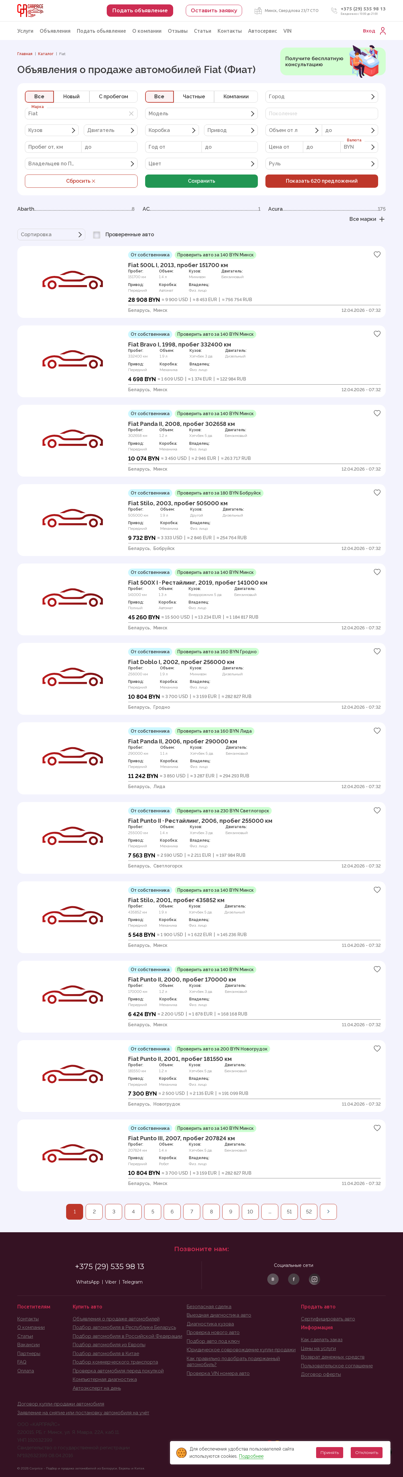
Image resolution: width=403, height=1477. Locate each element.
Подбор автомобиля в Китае (106, 1353)
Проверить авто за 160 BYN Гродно (217, 651)
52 (309, 1212)
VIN (287, 31)
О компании (147, 31)
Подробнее (251, 1456)
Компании (236, 97)
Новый (71, 97)
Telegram (132, 1282)
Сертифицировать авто (328, 1319)
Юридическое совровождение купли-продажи (241, 1350)
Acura (327, 209)
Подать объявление (140, 11)
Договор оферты (321, 1374)
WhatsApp (87, 1282)
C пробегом (113, 97)
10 (250, 1212)
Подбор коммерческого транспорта (115, 1362)
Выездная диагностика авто (219, 1315)
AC (201, 209)
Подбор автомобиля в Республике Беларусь (124, 1327)
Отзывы (178, 31)
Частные (194, 97)
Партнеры (28, 1353)
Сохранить (201, 181)
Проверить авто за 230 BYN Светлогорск (223, 810)
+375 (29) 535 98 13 (363, 8)
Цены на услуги (318, 1348)
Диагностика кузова (210, 1324)
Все (39, 97)
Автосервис (262, 31)
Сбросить (81, 181)
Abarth (76, 209)
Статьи (202, 31)
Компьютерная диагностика (105, 1379)
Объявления (55, 31)
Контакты (230, 31)
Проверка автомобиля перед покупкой (118, 1371)
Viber (110, 1282)
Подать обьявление (101, 31)
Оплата (25, 1371)
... (270, 1212)
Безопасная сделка (209, 1306)
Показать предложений (322, 181)
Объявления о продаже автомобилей (116, 1319)
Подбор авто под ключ (213, 1341)
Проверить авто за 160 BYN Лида (214, 731)
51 (289, 1212)
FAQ (21, 1362)
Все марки (367, 219)
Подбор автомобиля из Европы (109, 1345)
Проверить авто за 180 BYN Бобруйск (219, 492)
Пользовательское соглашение (337, 1366)
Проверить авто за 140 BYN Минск (215, 254)
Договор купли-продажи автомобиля (60, 1404)
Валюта (354, 140)
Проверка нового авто (213, 1332)
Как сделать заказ (322, 1339)
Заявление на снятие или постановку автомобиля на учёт (83, 1413)
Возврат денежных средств (333, 1357)
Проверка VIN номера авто (218, 1373)
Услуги (25, 31)
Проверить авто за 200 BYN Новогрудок (222, 1048)
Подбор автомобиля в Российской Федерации (127, 1336)
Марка (37, 107)
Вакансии (28, 1345)
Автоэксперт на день (97, 1388)
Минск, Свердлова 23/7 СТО (292, 10)
